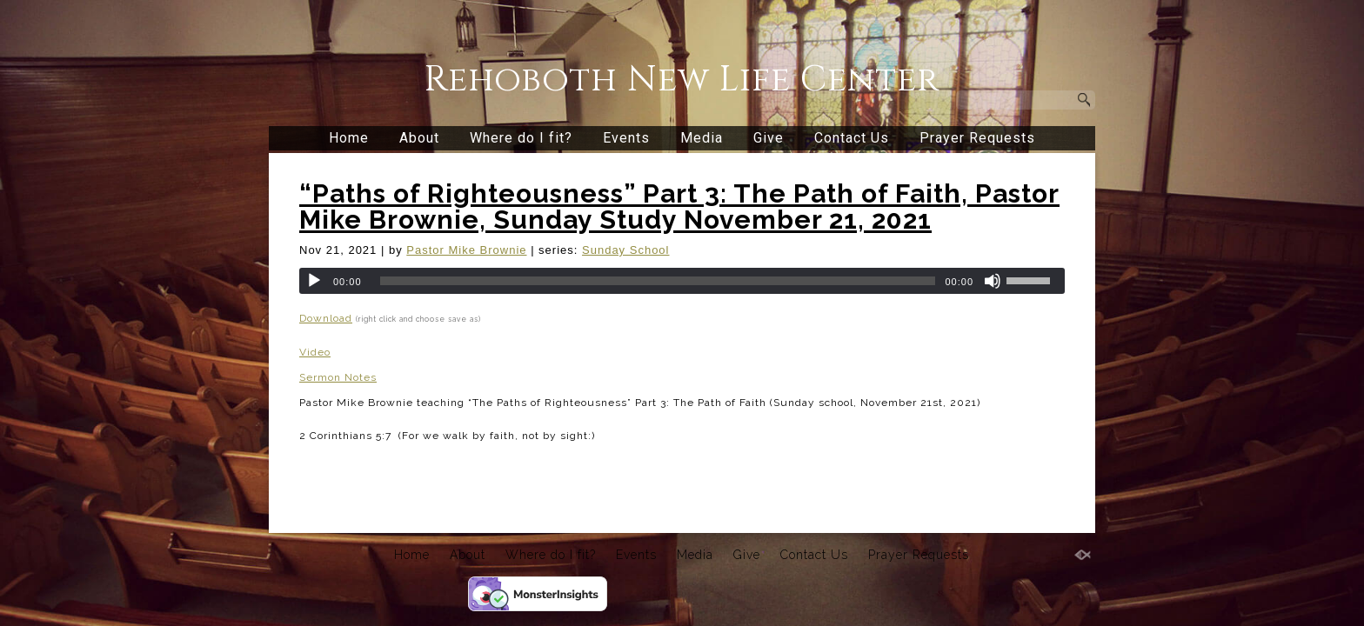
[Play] (314, 281)
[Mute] (992, 281)
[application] (682, 281)
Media (701, 138)
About (419, 138)
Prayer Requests (977, 138)
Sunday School (625, 249)
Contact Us (851, 138)
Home (349, 138)
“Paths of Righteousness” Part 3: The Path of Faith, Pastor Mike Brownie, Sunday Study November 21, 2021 (679, 206)
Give (768, 138)
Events (626, 138)
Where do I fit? (521, 138)
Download (325, 318)
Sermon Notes (338, 377)
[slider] (658, 280)
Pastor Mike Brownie (466, 249)
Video (315, 352)
